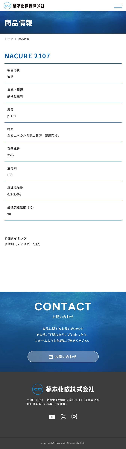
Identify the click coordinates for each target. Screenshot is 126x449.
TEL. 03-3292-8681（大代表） (48, 404)
